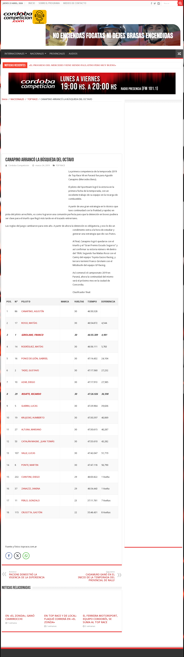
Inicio (5, 99)
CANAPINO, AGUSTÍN (32, 299)
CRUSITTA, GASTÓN (31, 500)
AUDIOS (73, 53)
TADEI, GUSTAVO (30, 358)
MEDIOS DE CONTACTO (74, 3)
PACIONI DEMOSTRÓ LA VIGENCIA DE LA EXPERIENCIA (27, 563)
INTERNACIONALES (14, 53)
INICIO (31, 3)
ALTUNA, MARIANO (31, 417)
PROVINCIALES (57, 53)
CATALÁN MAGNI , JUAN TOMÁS (37, 429)
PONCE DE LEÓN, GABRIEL (34, 346)
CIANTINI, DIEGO (30, 465)
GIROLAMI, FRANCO (32, 323)
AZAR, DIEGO (28, 370)
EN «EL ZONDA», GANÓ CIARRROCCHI (19, 605)
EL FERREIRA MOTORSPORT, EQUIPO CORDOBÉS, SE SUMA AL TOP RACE (100, 607)
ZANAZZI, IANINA (30, 476)
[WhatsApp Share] (26, 543)
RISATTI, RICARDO (31, 382)
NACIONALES (37, 53)
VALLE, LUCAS (28, 441)
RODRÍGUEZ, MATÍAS (32, 334)
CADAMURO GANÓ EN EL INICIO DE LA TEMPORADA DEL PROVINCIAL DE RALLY (96, 564)
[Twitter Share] (17, 543)
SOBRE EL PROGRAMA (49, 3)
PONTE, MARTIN (29, 453)
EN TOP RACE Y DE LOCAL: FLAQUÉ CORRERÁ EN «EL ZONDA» (60, 607)
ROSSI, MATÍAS (29, 311)
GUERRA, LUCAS (29, 394)
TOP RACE (32, 99)
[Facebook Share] (8, 543)
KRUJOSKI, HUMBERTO (33, 405)
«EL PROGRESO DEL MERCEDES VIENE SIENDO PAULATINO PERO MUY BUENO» (72, 65)
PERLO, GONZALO (30, 488)
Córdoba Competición (18, 165)
